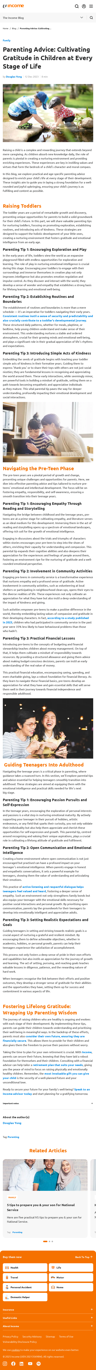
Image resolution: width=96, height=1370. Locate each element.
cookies (15, 1349)
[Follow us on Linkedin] (22, 1363)
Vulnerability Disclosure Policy (20, 1341)
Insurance (8, 1309)
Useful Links (10, 1317)
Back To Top (84, 1257)
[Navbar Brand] (13, 6)
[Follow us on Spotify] (39, 1363)
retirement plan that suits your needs (58, 1065)
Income (87, 1052)
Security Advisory (32, 1336)
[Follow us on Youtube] (30, 1363)
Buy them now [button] (12, 1257)
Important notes (11, 1103)
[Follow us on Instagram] (5, 1363)
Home (5, 28)
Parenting (13, 1136)
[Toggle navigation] (91, 6)
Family (7, 40)
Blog (14, 28)
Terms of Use (66, 1336)
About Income (11, 1326)
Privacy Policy (10, 1336)
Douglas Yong (14, 76)
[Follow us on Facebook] (13, 1363)
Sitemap (50, 1336)
